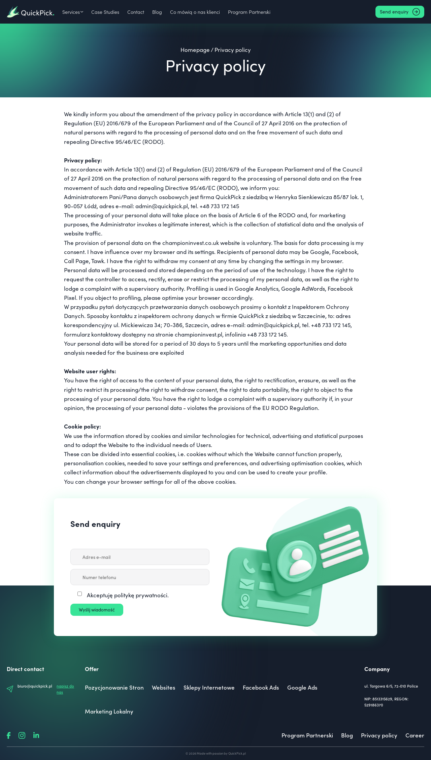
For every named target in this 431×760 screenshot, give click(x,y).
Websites (163, 687)
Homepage (195, 50)
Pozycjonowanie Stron (114, 687)
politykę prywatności (140, 595)
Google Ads (302, 687)
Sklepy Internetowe (209, 687)
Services (71, 11)
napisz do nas (65, 689)
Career (414, 735)
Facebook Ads (261, 687)
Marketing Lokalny (109, 711)
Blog (156, 11)
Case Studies (105, 11)
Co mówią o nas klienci (194, 11)
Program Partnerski (248, 11)
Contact (135, 11)
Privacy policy (379, 735)
